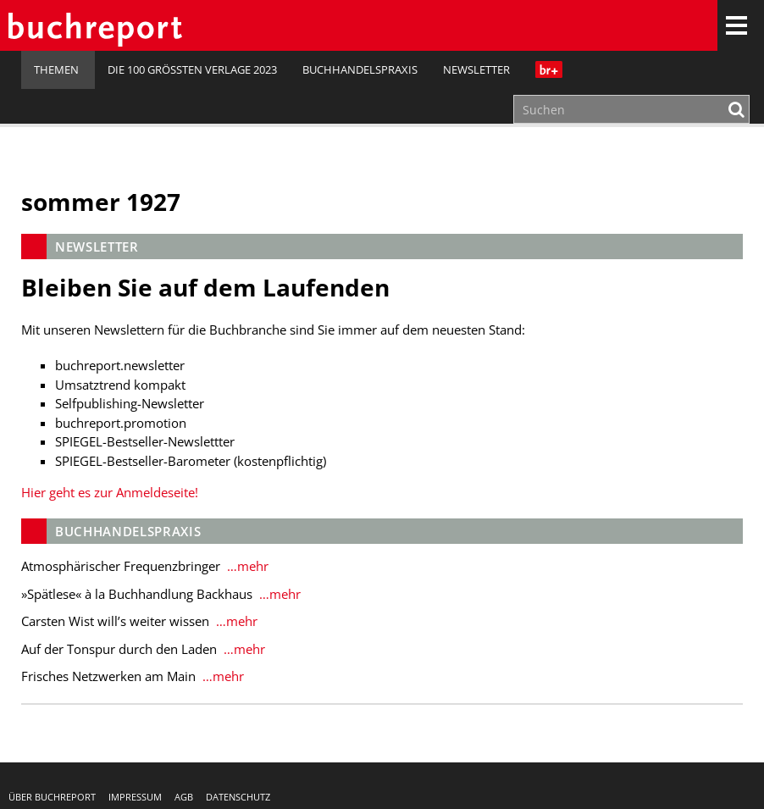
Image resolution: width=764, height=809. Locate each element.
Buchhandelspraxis (360, 69)
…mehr (246, 565)
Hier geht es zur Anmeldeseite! (109, 492)
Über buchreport (52, 796)
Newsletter (476, 69)
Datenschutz (238, 796)
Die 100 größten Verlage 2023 (192, 69)
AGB (183, 796)
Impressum (135, 796)
